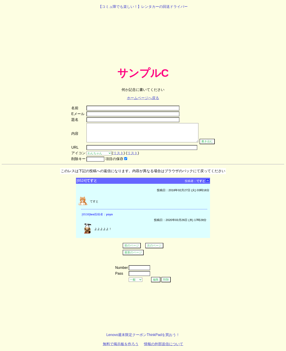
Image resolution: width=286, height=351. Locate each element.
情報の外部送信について (163, 344)
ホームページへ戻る (143, 98)
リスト (118, 153)
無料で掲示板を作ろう (121, 344)
